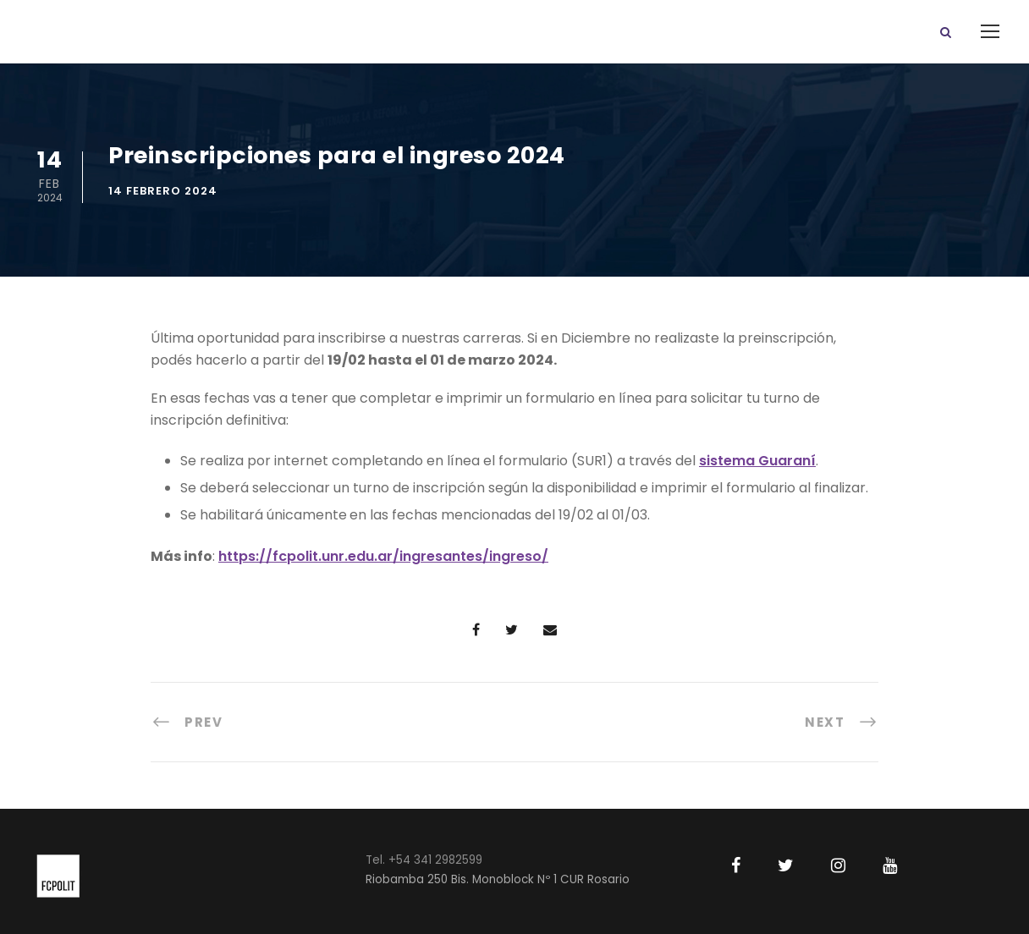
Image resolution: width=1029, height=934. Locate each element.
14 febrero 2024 (162, 191)
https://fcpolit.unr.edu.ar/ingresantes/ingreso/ (383, 556)
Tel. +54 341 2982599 (424, 860)
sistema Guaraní (757, 460)
